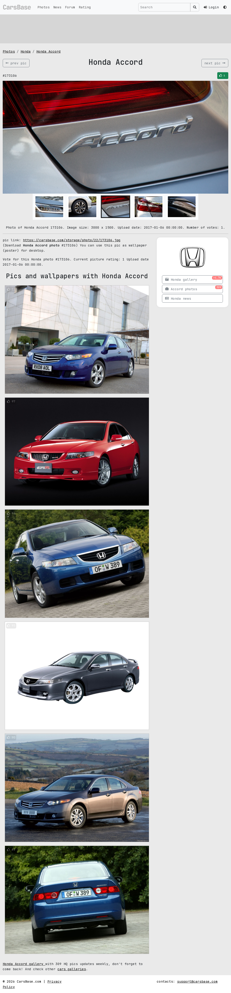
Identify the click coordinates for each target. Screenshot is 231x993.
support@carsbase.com (197, 981)
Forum (70, 7)
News (57, 7)
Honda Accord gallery (24, 964)
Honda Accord (48, 51)
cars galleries (72, 969)
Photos (43, 7)
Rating (85, 7)
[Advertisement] (115, 28)
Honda (26, 51)
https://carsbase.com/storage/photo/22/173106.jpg (71, 240)
